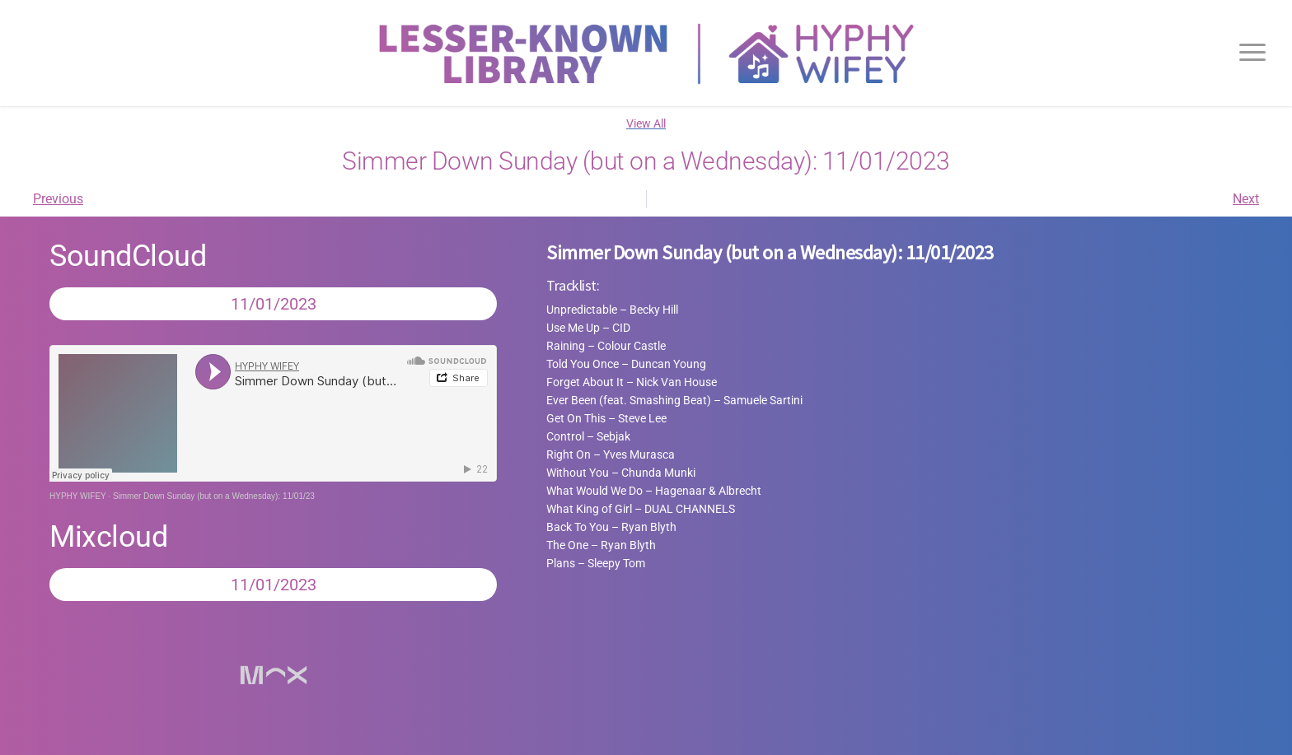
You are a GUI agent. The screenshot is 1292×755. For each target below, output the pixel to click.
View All (646, 123)
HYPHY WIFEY (77, 496)
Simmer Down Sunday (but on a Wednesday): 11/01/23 (214, 496)
